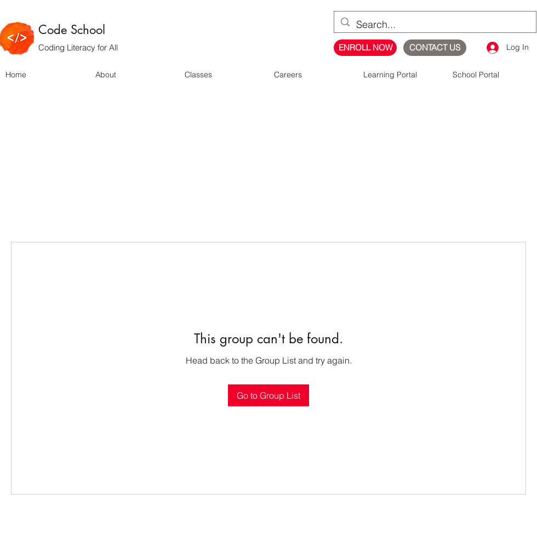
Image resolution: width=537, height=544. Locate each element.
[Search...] (434, 25)
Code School (71, 29)
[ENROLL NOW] (365, 47)
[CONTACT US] (434, 47)
